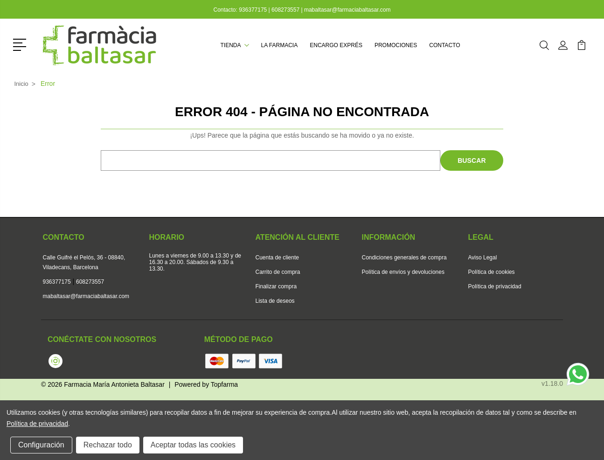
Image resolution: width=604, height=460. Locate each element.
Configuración (41, 445)
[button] (21, 44)
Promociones (396, 45)
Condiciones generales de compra (404, 257)
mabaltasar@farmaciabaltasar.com (347, 10)
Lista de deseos (275, 301)
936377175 (253, 10)
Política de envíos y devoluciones (403, 272)
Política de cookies (491, 272)
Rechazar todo (107, 445)
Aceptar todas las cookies (193, 445)
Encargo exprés (336, 45)
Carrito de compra (278, 272)
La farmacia (279, 45)
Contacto (444, 45)
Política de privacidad (494, 286)
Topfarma (224, 384)
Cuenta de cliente (277, 257)
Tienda (235, 45)
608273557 (285, 10)
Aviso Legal (482, 257)
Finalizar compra (276, 286)
